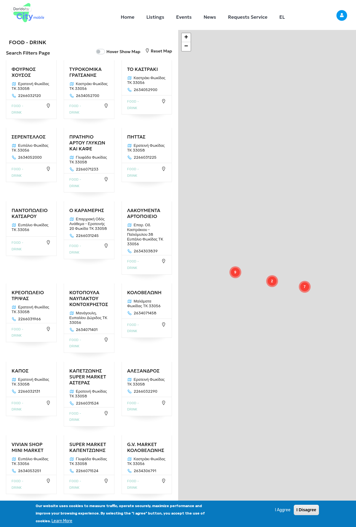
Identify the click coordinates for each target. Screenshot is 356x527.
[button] (305, 287)
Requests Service (247, 17)
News (210, 17)
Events (184, 17)
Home (127, 17)
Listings (155, 17)
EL (282, 17)
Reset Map (158, 51)
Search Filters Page (28, 53)
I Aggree (282, 509)
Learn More (62, 520)
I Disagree (306, 509)
